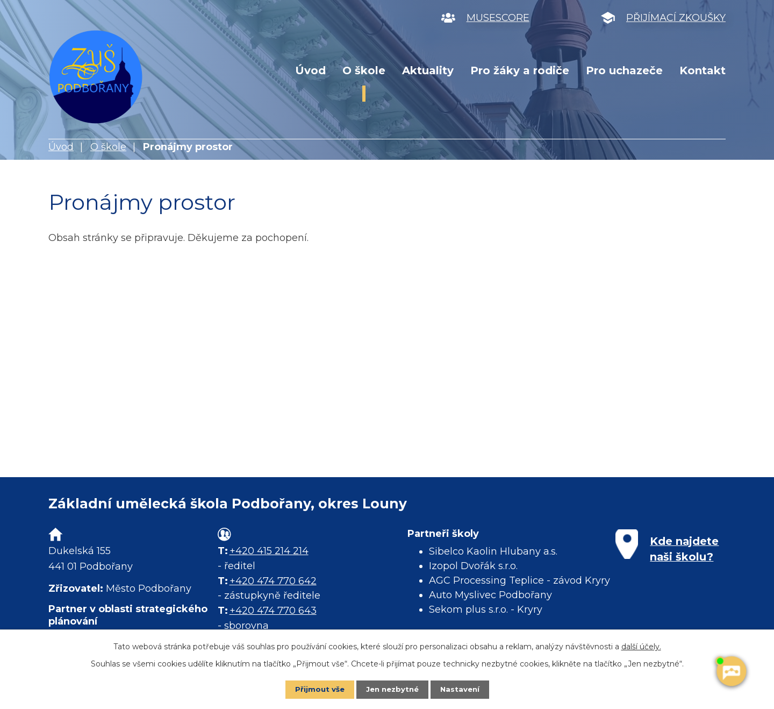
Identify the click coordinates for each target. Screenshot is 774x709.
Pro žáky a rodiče (519, 70)
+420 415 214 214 (269, 551)
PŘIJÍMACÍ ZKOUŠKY (676, 18)
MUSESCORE (498, 18)
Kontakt (702, 70)
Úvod (310, 70)
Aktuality (428, 70)
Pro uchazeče (624, 70)
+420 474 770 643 (273, 610)
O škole (363, 70)
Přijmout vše (317, 689)
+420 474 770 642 (273, 581)
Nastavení (462, 689)
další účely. (641, 646)
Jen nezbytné (392, 689)
